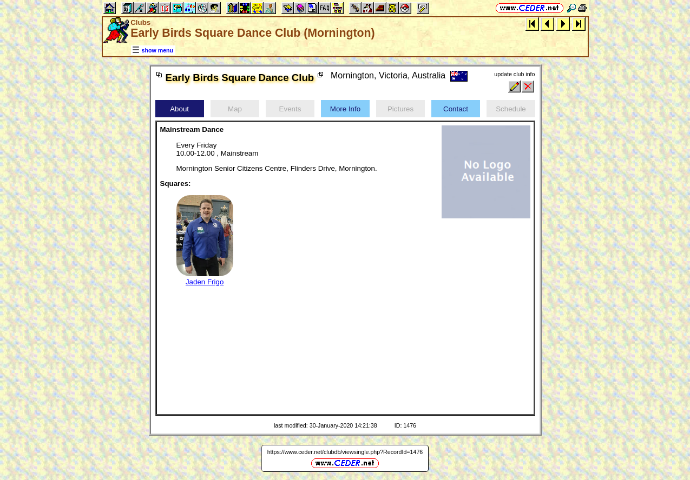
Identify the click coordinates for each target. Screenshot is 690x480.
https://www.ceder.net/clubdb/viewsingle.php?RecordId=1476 (345, 452)
